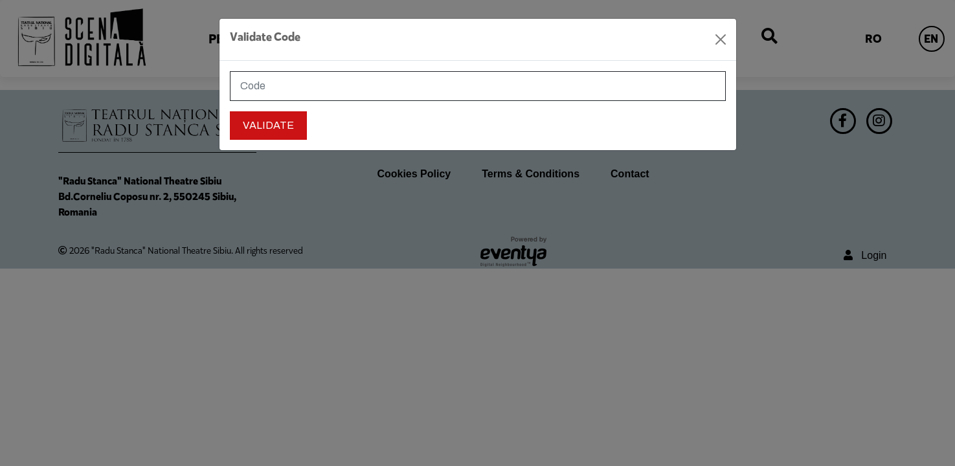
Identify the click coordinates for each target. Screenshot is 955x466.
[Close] (720, 39)
